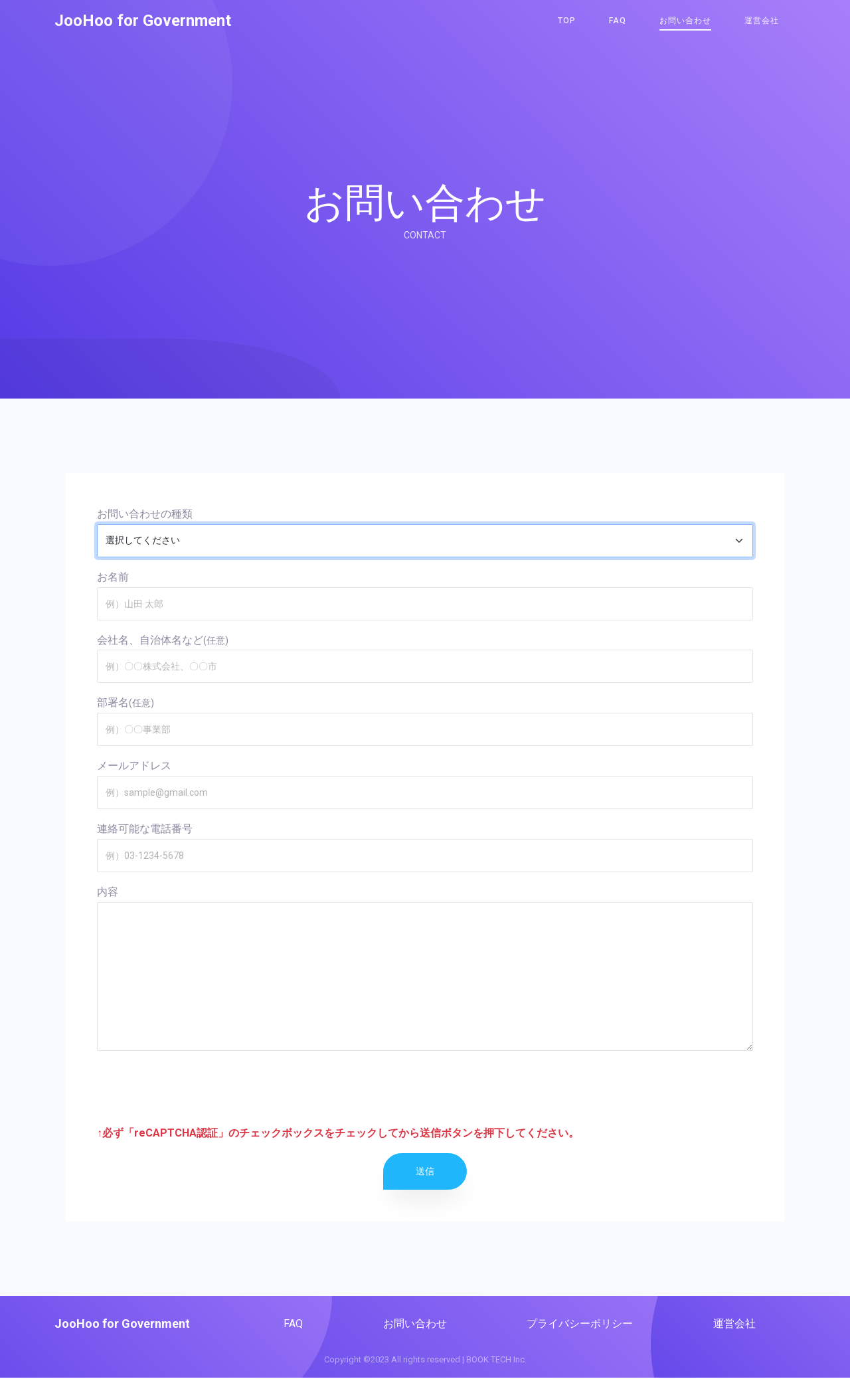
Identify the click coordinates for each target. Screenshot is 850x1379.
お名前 (113, 577)
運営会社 (761, 21)
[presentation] (198, 1087)
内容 (107, 891)
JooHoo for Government (142, 21)
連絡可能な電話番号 (145, 828)
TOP (567, 21)
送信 (425, 1171)
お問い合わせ (685, 21)
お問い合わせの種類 (145, 513)
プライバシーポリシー (580, 1323)
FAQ (617, 21)
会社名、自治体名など (150, 640)
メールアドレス (134, 765)
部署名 (113, 702)
